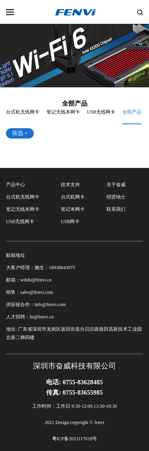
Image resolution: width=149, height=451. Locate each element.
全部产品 (131, 112)
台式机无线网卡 (22, 112)
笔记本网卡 (73, 209)
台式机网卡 (73, 197)
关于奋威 (116, 184)
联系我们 (116, 209)
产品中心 (15, 184)
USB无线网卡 (101, 112)
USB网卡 (70, 221)
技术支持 (70, 184)
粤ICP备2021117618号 (74, 438)
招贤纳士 (116, 197)
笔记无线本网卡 (63, 112)
